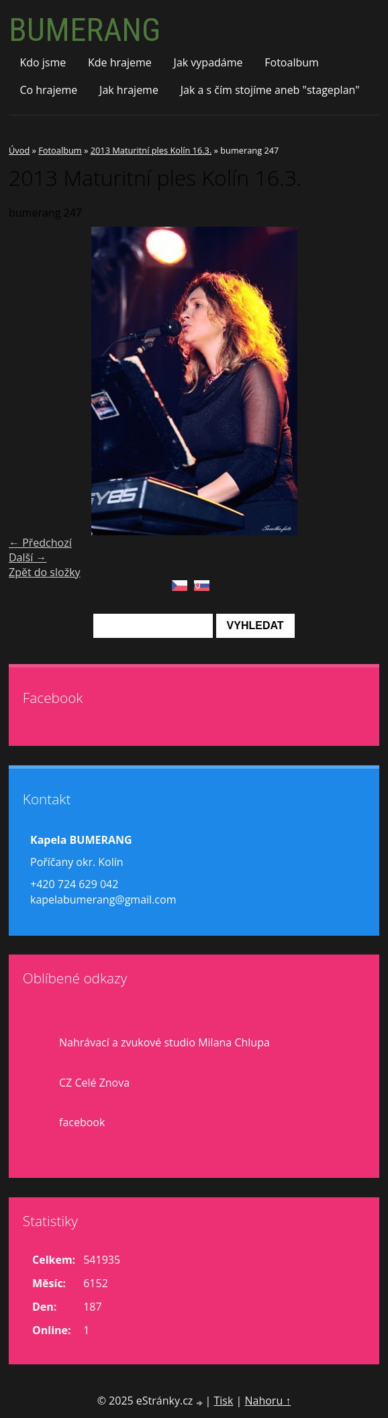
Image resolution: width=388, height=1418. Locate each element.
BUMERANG (84, 30)
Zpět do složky (45, 572)
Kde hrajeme (120, 62)
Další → (27, 557)
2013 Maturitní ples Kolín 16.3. (151, 150)
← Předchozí (40, 542)
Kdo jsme (42, 62)
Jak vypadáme (208, 62)
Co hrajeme (48, 90)
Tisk (223, 1400)
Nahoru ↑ (267, 1400)
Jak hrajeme (128, 90)
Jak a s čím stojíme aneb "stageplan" (270, 90)
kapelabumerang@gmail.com (103, 899)
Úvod (19, 150)
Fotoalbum (291, 62)
